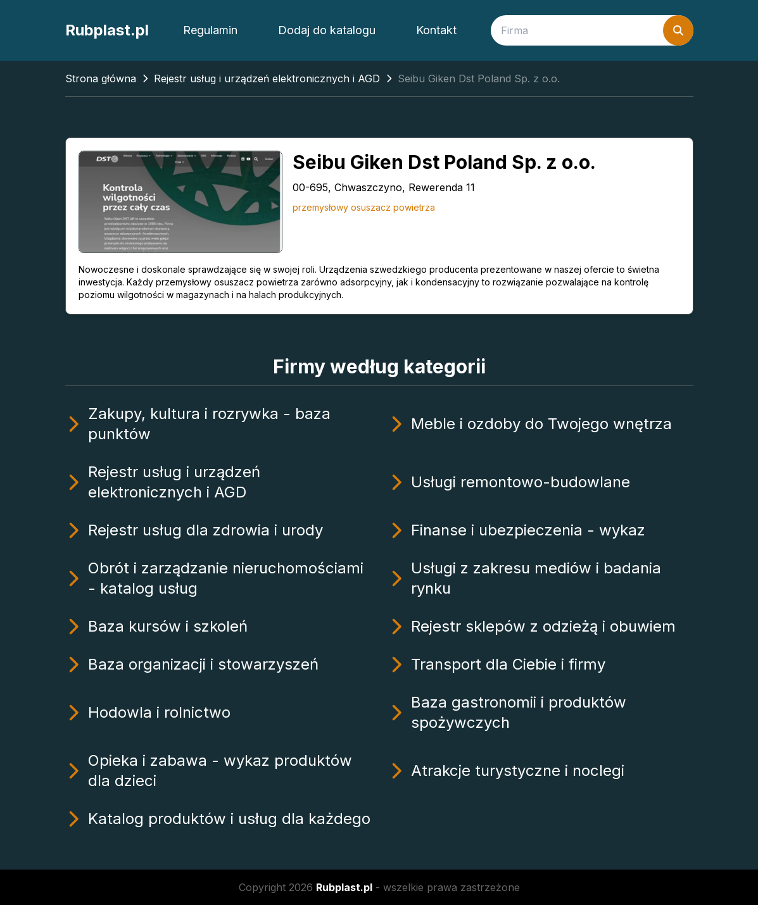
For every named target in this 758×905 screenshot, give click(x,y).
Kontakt (436, 30)
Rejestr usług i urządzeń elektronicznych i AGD (267, 78)
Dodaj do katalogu (327, 30)
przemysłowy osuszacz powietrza (364, 207)
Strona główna (100, 78)
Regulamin (210, 30)
